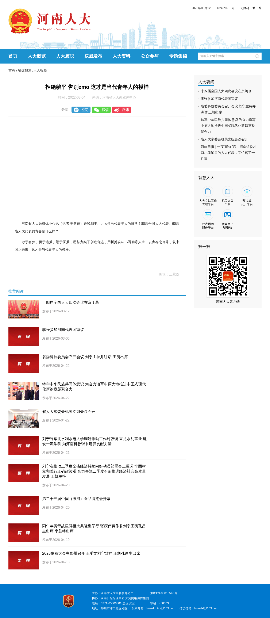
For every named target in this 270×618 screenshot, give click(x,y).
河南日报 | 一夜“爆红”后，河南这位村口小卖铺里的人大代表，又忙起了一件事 (228, 152)
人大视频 (40, 70)
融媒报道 (24, 70)
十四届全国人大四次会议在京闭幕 (70, 302)
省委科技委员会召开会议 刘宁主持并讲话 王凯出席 (85, 357)
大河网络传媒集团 (137, 598)
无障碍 (244, 8)
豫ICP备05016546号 (163, 593)
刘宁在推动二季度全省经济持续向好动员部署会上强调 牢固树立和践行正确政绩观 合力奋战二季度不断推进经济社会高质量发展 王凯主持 (94, 471)
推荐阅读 (16, 291)
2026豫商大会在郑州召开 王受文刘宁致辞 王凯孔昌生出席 (91, 553)
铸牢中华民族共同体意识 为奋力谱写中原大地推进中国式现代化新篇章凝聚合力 (228, 125)
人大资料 (121, 56)
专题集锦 (178, 56)
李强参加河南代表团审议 (63, 330)
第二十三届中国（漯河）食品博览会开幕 (76, 499)
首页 (12, 56)
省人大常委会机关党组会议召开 (68, 411)
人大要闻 (206, 82)
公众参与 (150, 56)
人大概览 (37, 56)
